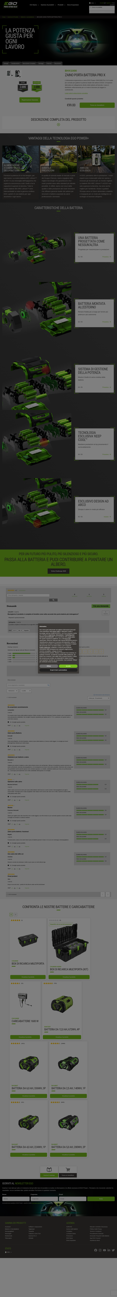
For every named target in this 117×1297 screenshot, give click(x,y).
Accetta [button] (68, 666)
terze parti (68, 638)
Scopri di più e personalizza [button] (58, 670)
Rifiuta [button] (49, 666)
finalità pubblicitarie (44, 647)
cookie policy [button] (71, 637)
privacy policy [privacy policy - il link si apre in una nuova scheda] (56, 631)
